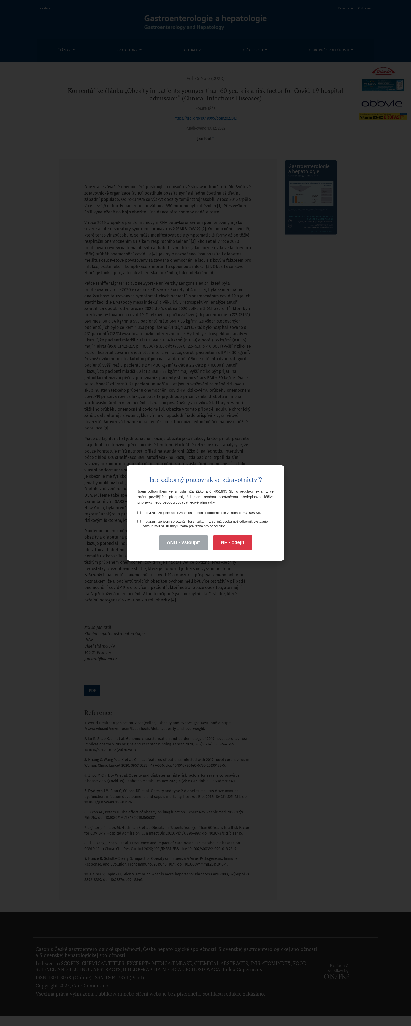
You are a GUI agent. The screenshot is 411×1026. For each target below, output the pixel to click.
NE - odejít (232, 542)
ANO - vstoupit (183, 542)
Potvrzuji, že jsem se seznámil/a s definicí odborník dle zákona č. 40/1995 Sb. (199, 513)
